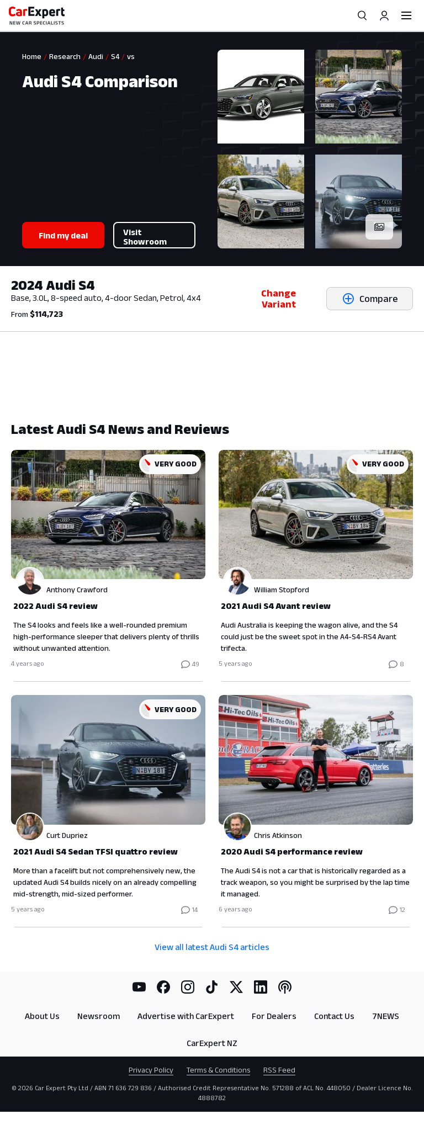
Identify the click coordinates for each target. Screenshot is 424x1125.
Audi (95, 56)
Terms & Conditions (218, 1069)
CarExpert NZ (212, 1043)
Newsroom (98, 1016)
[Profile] (384, 15)
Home (31, 56)
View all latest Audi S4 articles (212, 947)
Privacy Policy (151, 1069)
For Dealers (274, 1016)
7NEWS (385, 1016)
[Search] (362, 15)
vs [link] (131, 56)
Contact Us (334, 1016)
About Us (42, 1016)
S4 (115, 56)
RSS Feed (279, 1069)
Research (65, 56)
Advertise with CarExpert (185, 1016)
